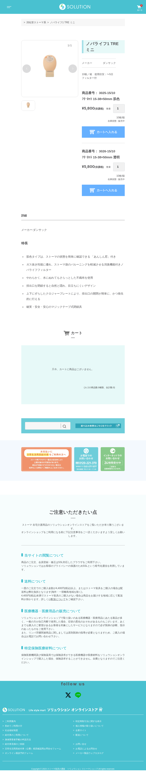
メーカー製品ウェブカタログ (90, 755)
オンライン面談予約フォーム (19, 755)
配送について (58, 601)
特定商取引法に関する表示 (88, 723)
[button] (27, 68)
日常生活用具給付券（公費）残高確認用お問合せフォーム (33, 750)
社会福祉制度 (11, 732)
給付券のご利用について (17, 736)
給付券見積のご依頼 (14, 745)
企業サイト (81, 732)
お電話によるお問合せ (86, 750)
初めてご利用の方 (13, 727)
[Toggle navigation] (8, 7)
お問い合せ (81, 745)
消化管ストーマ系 (36, 22)
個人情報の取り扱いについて (90, 727)
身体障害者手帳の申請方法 (18, 741)
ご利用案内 (10, 723)
